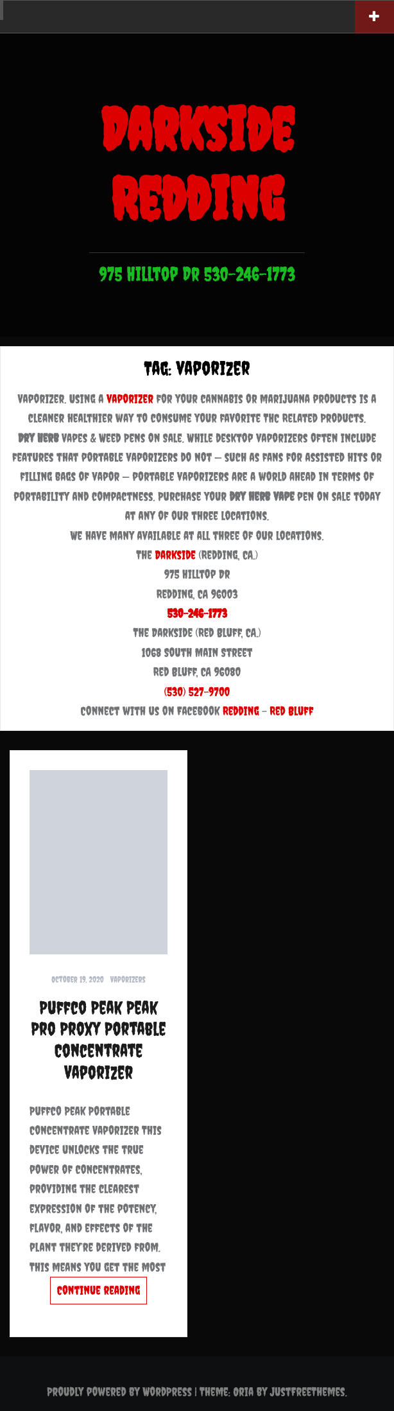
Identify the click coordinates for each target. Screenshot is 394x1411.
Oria (243, 1392)
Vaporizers (128, 980)
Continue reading (98, 1290)
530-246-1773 (197, 613)
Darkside (175, 555)
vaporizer (130, 399)
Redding (241, 711)
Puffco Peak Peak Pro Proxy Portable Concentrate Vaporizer (98, 1040)
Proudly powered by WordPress (119, 1392)
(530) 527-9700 (197, 692)
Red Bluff (291, 711)
